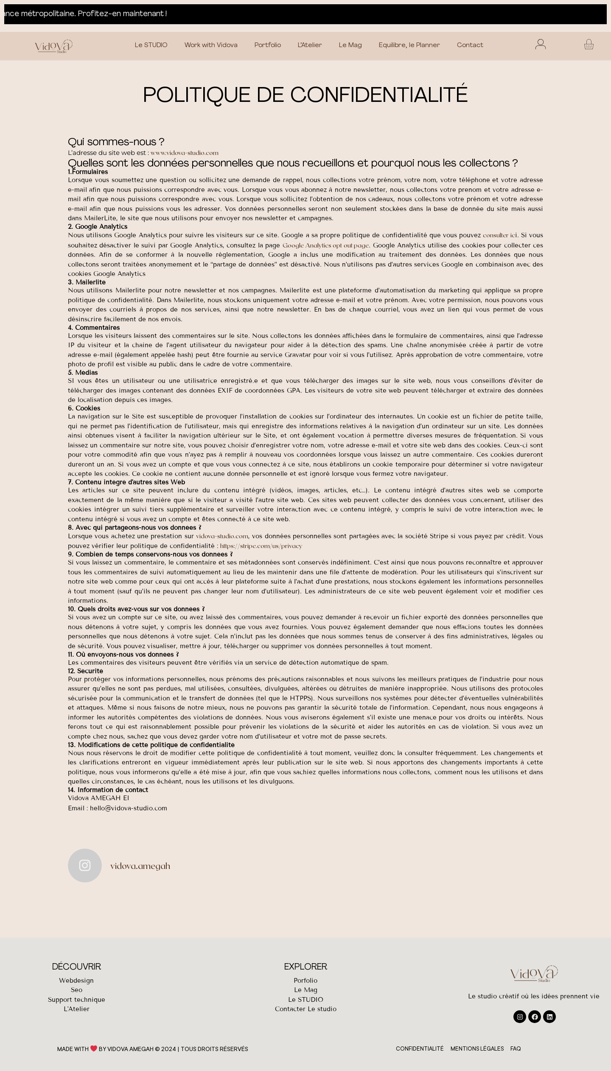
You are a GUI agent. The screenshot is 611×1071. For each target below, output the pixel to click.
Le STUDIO (151, 45)
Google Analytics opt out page (326, 245)
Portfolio (268, 45)
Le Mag (350, 45)
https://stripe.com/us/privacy (261, 545)
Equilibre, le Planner (409, 45)
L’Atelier (310, 45)
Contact (470, 45)
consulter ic (499, 235)
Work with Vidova (211, 45)
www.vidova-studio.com (185, 152)
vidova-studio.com (222, 536)
